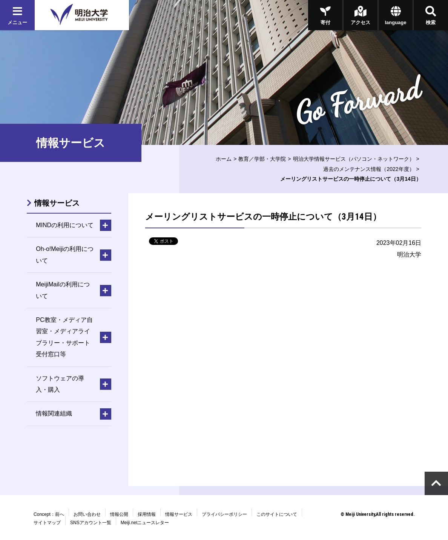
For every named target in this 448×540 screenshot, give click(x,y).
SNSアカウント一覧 (90, 522)
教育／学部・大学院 (262, 159)
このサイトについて (276, 514)
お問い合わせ (87, 514)
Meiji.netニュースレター (145, 522)
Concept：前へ (49, 514)
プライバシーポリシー (224, 514)
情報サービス (57, 203)
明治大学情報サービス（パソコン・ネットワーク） (353, 159)
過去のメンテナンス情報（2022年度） (368, 169)
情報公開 (119, 514)
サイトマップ (47, 522)
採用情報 (147, 514)
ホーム (224, 159)
